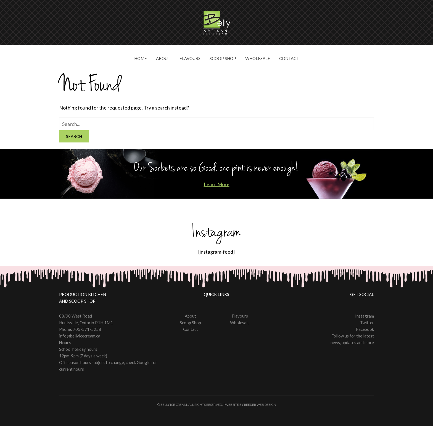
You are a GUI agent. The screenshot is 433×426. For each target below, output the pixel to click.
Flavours (189, 58)
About (163, 58)
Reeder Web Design (260, 404)
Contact (289, 58)
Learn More (216, 184)
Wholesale (257, 58)
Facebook (365, 329)
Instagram (364, 315)
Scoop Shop (223, 58)
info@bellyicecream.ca (79, 335)
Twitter (367, 322)
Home (140, 58)
